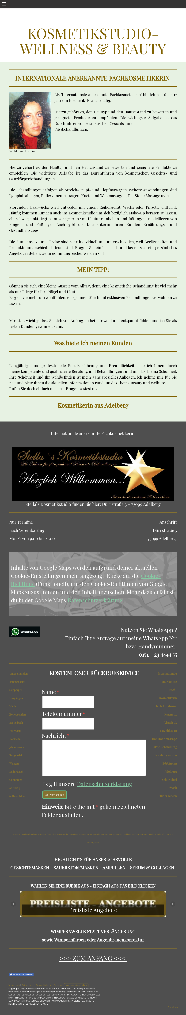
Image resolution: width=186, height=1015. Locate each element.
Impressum (14, 985)
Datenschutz (28, 985)
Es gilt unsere (87, 783)
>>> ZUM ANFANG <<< (93, 958)
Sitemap (58, 985)
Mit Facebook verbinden (21, 974)
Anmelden (173, 1007)
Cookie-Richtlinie (44, 985)
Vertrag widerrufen (76, 985)
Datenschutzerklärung (95, 600)
